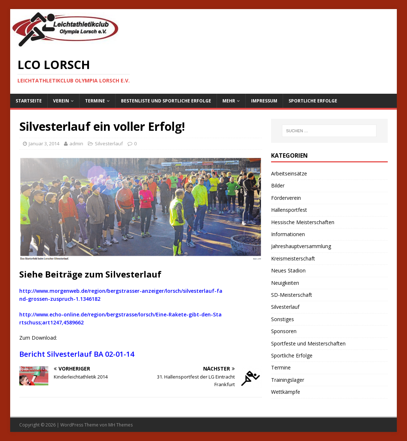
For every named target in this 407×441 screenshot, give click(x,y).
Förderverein (286, 197)
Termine (95, 101)
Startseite (29, 101)
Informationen (288, 234)
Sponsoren (284, 331)
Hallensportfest (289, 209)
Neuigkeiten (285, 282)
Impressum (264, 101)
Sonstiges (282, 319)
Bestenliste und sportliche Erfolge (166, 101)
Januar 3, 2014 (44, 143)
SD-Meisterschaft (291, 294)
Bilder (278, 185)
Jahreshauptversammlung (301, 246)
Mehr (228, 101)
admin (76, 143)
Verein (61, 101)
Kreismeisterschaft (293, 258)
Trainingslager (287, 379)
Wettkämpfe (285, 391)
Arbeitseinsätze (289, 173)
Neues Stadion (288, 270)
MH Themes (120, 425)
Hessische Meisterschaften (302, 222)
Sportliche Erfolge (313, 101)
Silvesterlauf (109, 143)
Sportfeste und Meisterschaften (308, 343)
